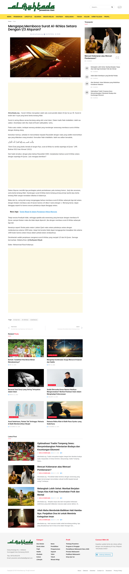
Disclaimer (109, 570)
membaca (34, 320)
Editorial (85, 570)
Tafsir (14, 21)
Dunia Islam (14, 355)
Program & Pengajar (73, 546)
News (9, 16)
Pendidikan (18, 16)
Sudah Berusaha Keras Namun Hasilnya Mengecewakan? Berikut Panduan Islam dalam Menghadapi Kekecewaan (64, 392)
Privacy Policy (118, 570)
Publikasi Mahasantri (73, 554)
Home (9, 21)
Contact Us (100, 570)
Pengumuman (55, 549)
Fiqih (11, 385)
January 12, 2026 (52, 397)
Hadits (39, 552)
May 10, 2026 (12, 365)
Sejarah (37, 16)
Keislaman (69, 16)
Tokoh (79, 16)
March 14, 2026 (13, 394)
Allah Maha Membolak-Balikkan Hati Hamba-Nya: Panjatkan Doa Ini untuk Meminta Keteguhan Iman (59, 513)
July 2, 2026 (55, 453)
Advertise (92, 570)
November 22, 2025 (53, 426)
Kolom (86, 16)
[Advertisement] (45, 97)
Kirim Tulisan (97, 16)
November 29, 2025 (14, 426)
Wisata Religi (48, 16)
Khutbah (59, 16)
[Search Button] (112, 7)
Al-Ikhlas (25, 320)
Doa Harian (40, 544)
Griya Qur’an (70, 557)
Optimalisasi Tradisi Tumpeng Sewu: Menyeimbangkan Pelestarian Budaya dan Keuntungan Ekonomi (58, 446)
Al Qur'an (17, 320)
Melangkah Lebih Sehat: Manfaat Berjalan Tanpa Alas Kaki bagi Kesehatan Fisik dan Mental (58, 491)
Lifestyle (28, 16)
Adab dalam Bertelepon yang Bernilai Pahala (104, 75)
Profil (106, 16)
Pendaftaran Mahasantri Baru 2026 (77, 549)
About (79, 570)
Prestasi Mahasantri (72, 552)
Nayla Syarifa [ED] (44, 453)
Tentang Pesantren (72, 544)
